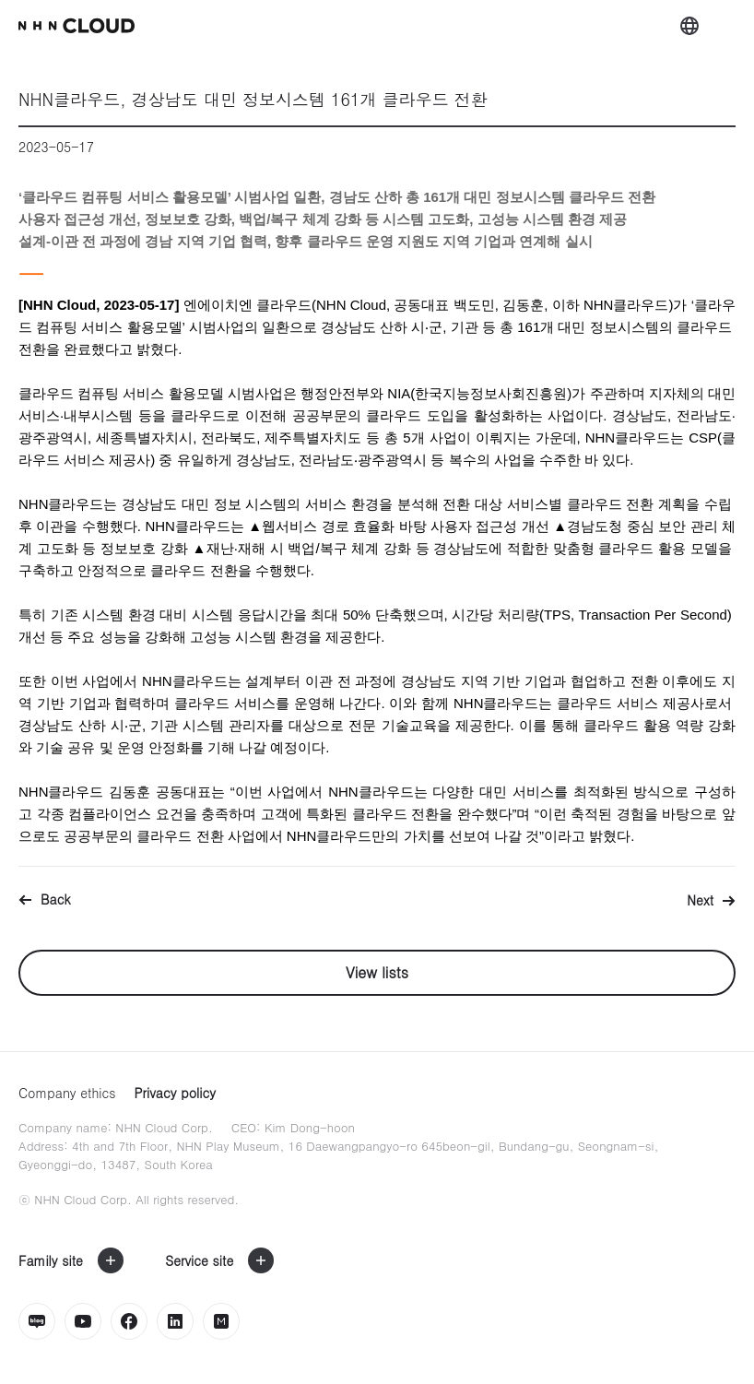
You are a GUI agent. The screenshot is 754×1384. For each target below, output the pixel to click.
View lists (377, 972)
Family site (50, 1260)
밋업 (221, 1321)
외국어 (689, 25)
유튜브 (83, 1321)
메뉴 (726, 25)
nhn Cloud (76, 26)
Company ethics (67, 1092)
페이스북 (129, 1321)
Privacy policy (176, 1092)
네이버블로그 (36, 1321)
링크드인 (175, 1321)
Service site (199, 1260)
